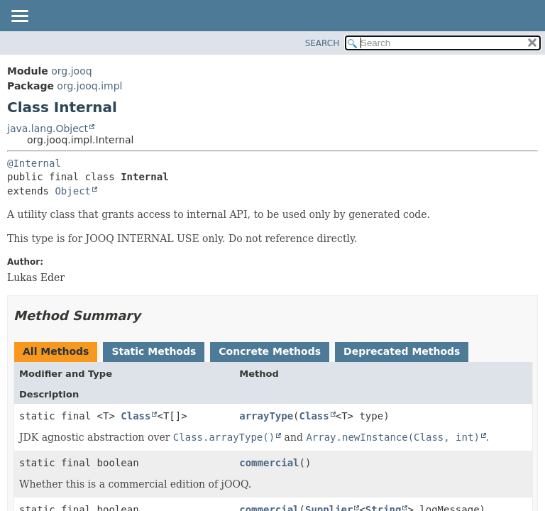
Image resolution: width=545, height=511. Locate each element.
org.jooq (71, 71)
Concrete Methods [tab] (270, 351)
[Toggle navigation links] (19, 17)
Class (135, 416)
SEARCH (322, 43)
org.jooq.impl (89, 86)
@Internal (34, 163)
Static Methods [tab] (153, 351)
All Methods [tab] (56, 351)
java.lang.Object (47, 128)
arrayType (266, 416)
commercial (269, 462)
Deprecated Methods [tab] (401, 351)
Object (73, 191)
